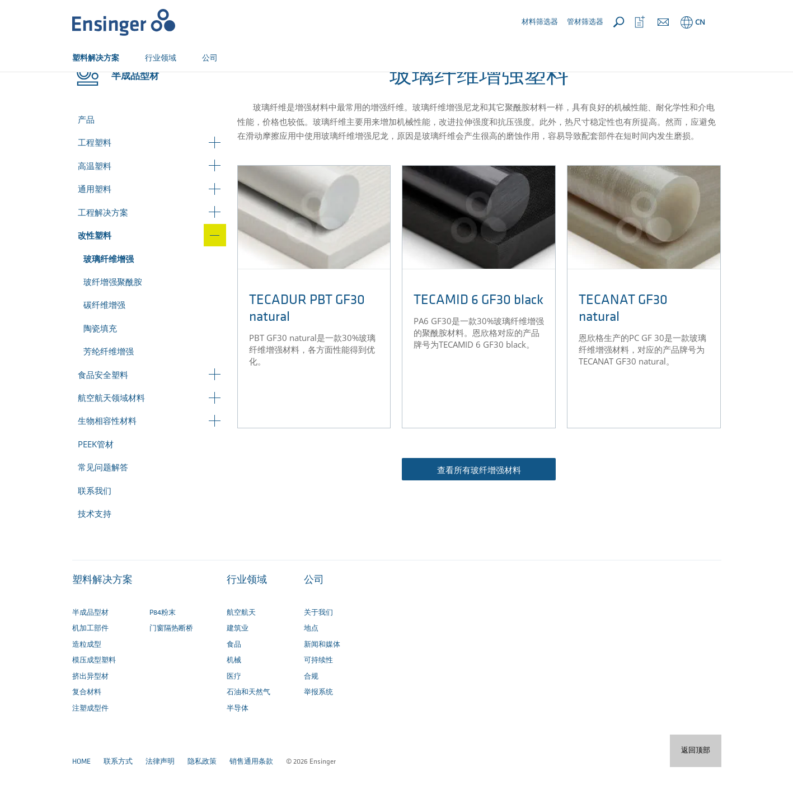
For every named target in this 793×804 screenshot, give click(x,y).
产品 (86, 156)
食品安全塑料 (103, 411)
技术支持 (94, 550)
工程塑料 (94, 179)
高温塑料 (94, 202)
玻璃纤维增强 (108, 295)
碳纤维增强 (104, 341)
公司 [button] (210, 57)
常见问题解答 (103, 503)
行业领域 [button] (160, 57)
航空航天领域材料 (111, 434)
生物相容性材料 (107, 457)
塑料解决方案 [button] (95, 57)
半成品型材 (118, 82)
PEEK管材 (96, 481)
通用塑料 (94, 225)
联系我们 (94, 527)
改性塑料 (164, 82)
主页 (79, 82)
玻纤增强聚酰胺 (112, 318)
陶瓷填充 (100, 365)
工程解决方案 (103, 249)
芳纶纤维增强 (108, 388)
